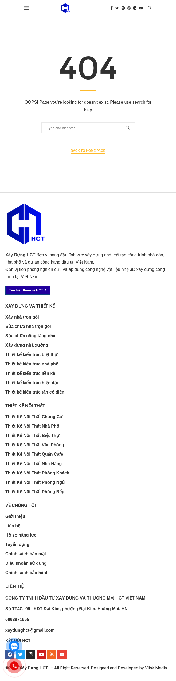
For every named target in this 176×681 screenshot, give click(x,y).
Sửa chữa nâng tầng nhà (30, 336)
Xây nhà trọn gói (22, 317)
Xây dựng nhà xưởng (26, 345)
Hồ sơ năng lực (20, 535)
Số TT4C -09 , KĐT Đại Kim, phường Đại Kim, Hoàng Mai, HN (66, 609)
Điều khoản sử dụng (26, 563)
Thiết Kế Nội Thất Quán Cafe (34, 454)
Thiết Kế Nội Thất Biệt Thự (32, 435)
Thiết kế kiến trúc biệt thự (31, 355)
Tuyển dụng (17, 544)
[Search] (149, 8)
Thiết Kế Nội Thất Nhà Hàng (33, 464)
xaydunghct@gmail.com (30, 630)
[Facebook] (112, 8)
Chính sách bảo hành (27, 573)
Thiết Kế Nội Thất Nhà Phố (32, 426)
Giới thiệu (15, 516)
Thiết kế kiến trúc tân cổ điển (34, 392)
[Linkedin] (134, 8)
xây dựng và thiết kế (30, 306)
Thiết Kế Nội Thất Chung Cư (33, 417)
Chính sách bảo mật (25, 554)
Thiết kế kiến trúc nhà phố (31, 364)
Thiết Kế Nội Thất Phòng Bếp (34, 492)
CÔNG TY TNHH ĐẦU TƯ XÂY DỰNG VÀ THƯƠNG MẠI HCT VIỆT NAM (75, 598)
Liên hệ (12, 526)
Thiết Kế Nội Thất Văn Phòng (34, 445)
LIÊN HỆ (14, 586)
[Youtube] (141, 8)
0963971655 (17, 619)
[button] (27, 290)
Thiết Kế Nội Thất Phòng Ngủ (35, 482)
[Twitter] (117, 8)
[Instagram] (123, 8)
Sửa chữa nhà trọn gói (28, 326)
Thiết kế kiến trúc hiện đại (31, 383)
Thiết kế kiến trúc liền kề (30, 373)
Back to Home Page (88, 151)
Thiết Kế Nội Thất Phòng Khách (37, 473)
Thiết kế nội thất (25, 406)
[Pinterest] (129, 8)
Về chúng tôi (20, 505)
